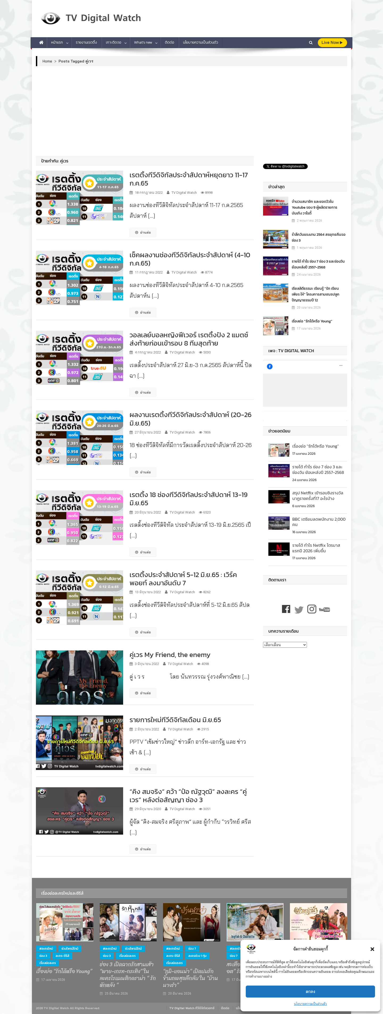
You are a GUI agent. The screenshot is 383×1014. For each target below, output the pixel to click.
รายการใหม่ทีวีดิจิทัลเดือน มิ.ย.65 (175, 719)
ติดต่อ (169, 42)
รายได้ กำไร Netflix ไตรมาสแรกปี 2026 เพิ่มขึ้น (316, 548)
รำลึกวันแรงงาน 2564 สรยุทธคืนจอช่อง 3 (318, 237)
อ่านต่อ (143, 232)
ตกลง (310, 991)
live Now (332, 42)
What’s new (143, 42)
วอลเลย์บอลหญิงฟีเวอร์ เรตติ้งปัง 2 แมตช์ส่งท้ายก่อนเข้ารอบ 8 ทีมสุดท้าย (189, 339)
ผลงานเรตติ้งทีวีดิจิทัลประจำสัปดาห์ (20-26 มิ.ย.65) (191, 418)
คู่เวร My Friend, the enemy (170, 654)
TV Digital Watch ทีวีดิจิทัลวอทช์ (191, 1008)
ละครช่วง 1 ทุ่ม (197, 955)
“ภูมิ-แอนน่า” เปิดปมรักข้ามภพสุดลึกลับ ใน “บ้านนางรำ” (190, 978)
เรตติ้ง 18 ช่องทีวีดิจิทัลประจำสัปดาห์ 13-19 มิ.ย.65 (189, 498)
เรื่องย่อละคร (47, 963)
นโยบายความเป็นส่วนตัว (310, 1004)
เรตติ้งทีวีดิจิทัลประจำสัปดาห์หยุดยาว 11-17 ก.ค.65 (189, 179)
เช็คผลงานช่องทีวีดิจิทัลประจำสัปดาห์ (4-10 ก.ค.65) (190, 259)
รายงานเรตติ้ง (86, 42)
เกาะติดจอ (113, 42)
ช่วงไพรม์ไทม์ (69, 948)
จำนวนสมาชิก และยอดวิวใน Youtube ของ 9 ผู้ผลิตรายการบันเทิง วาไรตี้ (314, 207)
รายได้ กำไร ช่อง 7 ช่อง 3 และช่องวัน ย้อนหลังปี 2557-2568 (318, 264)
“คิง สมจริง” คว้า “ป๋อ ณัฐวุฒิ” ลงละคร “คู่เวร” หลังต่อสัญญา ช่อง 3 (188, 795)
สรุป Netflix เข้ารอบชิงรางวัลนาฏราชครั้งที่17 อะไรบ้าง (317, 496)
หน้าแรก (57, 42)
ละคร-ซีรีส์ (62, 955)
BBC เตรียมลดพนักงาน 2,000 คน (318, 522)
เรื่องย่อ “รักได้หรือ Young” (312, 321)
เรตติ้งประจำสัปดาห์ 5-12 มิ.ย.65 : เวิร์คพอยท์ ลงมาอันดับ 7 (183, 578)
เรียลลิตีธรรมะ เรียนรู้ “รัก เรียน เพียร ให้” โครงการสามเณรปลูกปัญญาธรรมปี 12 (315, 294)
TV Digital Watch (184, 193)
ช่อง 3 (43, 955)
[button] (372, 949)
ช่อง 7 (192, 948)
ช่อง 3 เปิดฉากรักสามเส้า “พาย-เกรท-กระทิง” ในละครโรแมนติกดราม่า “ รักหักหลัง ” (128, 975)
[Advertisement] (191, 111)
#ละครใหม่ (46, 948)
